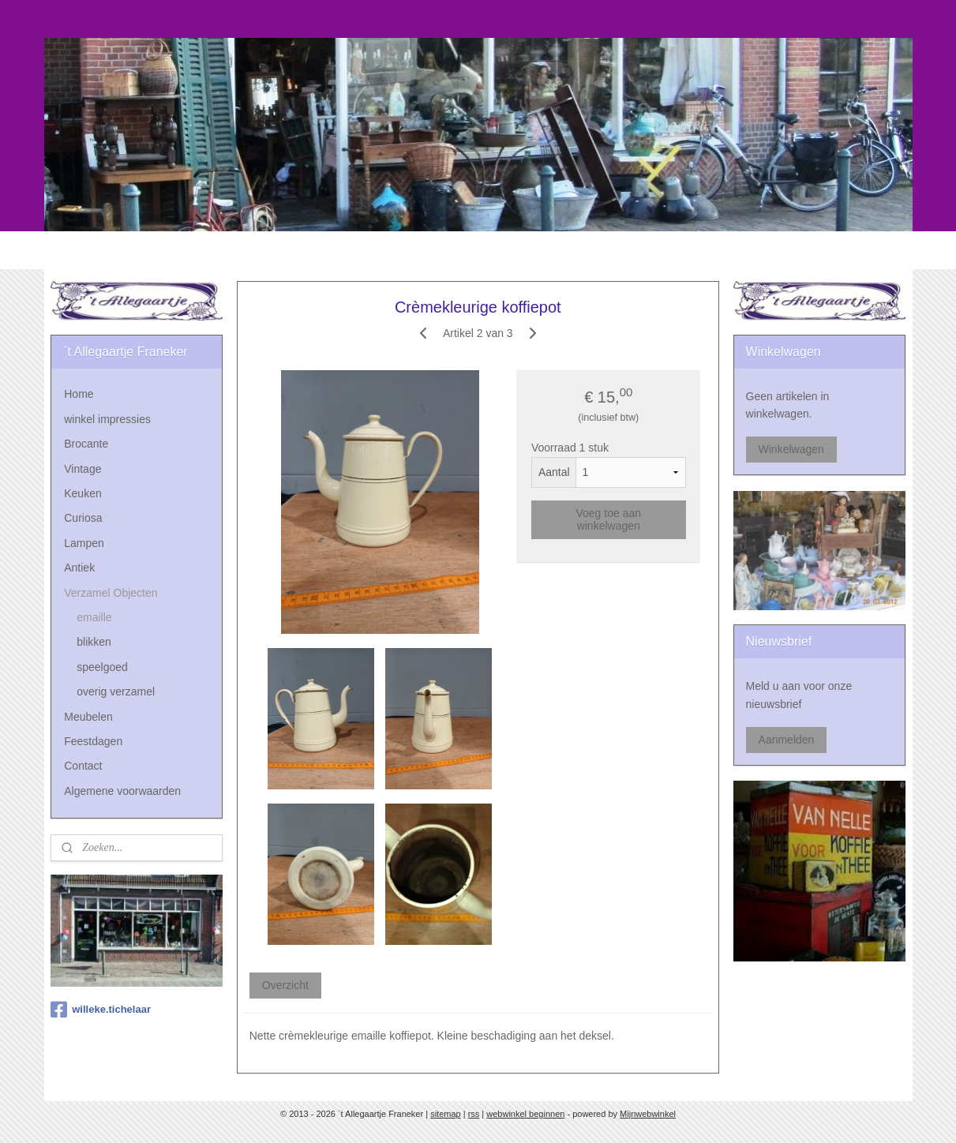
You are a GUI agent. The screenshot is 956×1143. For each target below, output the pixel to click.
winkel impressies (107, 419)
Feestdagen (93, 741)
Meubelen (88, 716)
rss (474, 1114)
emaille (94, 617)
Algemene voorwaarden (122, 791)
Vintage (82, 469)
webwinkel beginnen (525, 1114)
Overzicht (285, 985)
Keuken (82, 493)
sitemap (445, 1114)
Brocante (86, 443)
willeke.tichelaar (101, 1009)
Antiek (79, 567)
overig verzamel (116, 691)
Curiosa (83, 518)
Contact (83, 765)
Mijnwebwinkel (648, 1114)
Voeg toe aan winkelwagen (609, 519)
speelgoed (102, 667)
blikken (94, 641)
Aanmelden (787, 739)
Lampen (84, 543)
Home (78, 394)
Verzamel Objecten (110, 592)
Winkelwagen (791, 449)
